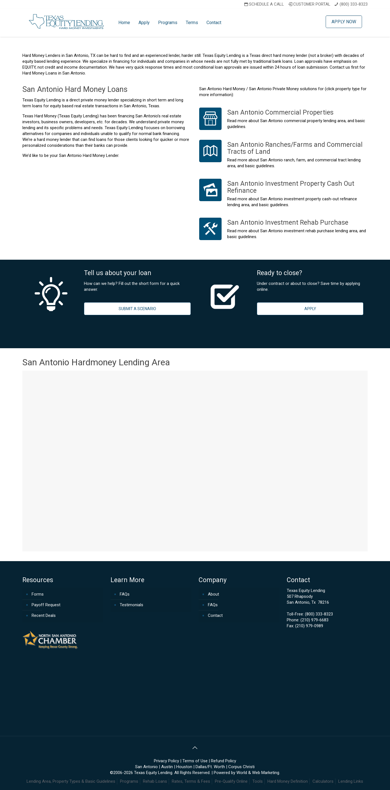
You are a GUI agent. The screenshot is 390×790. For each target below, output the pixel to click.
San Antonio (146, 766)
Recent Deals (44, 615)
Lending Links (350, 781)
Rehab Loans (155, 781)
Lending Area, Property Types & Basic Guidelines (71, 781)
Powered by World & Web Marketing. (247, 772)
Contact (215, 615)
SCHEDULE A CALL (263, 4)
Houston (184, 766)
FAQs (125, 594)
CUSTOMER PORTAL (308, 4)
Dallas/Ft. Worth (210, 766)
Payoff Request (46, 604)
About (213, 594)
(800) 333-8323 (354, 4)
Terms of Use (195, 760)
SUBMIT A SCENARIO (137, 308)
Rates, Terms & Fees (191, 781)
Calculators (323, 781)
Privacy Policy (166, 760)
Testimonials (131, 604)
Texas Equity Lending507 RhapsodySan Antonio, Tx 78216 (308, 596)
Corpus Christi (241, 766)
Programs (129, 781)
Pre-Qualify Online (231, 781)
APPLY (310, 308)
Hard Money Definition (287, 781)
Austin (167, 766)
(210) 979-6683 (314, 619)
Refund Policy (223, 760)
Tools (257, 781)
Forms (38, 594)
